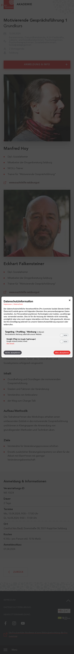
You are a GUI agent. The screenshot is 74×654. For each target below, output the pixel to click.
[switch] (64, 335)
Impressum (9, 600)
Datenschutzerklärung (17, 607)
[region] (37, 338)
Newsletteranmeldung (17, 615)
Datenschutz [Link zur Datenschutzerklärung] (18, 304)
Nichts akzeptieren (12, 352)
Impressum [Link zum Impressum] (8, 304)
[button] (61, 335)
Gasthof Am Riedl (13, 528)
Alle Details (10, 344)
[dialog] (37, 327)
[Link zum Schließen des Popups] (69, 300)
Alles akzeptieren (62, 352)
